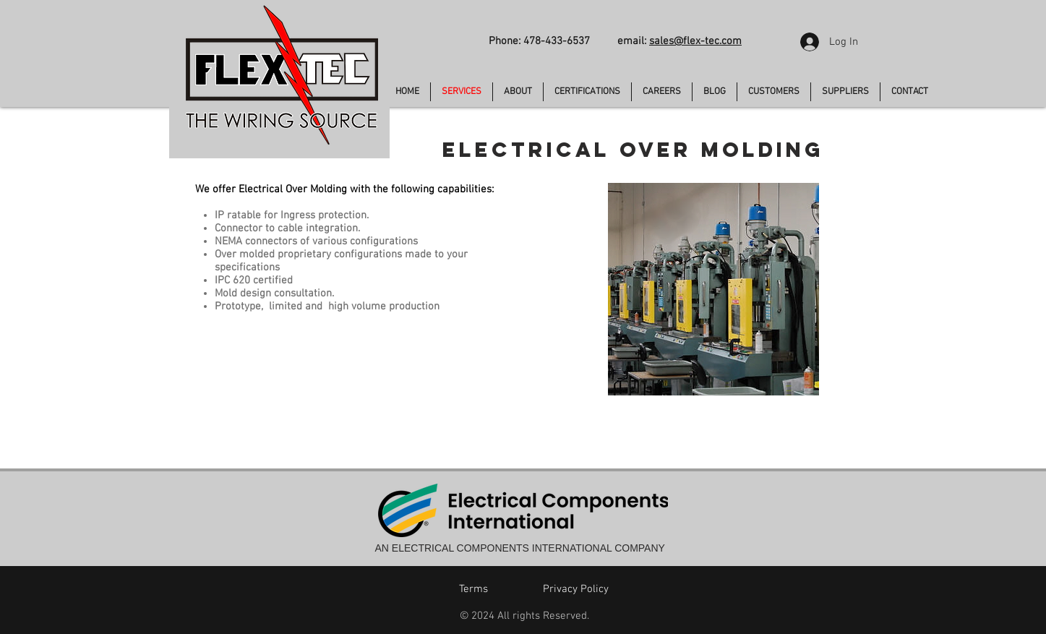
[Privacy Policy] (576, 589)
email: (633, 41)
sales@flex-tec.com (695, 41)
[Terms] (473, 589)
